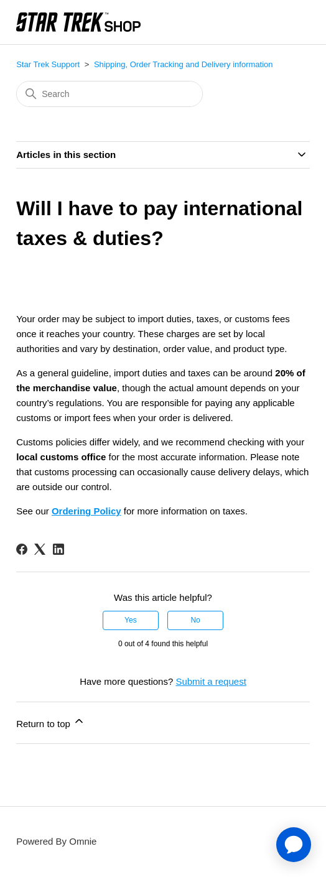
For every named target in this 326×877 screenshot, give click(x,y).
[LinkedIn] (58, 549)
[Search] (109, 93)
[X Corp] (39, 549)
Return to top (50, 722)
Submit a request (210, 681)
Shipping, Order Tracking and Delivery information (183, 64)
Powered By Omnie (56, 841)
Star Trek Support (48, 64)
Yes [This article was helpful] (130, 620)
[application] (293, 844)
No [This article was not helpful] (195, 620)
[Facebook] (21, 549)
